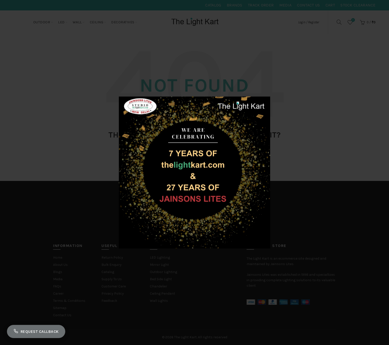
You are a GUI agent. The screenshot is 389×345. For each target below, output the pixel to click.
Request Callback (37, 331)
